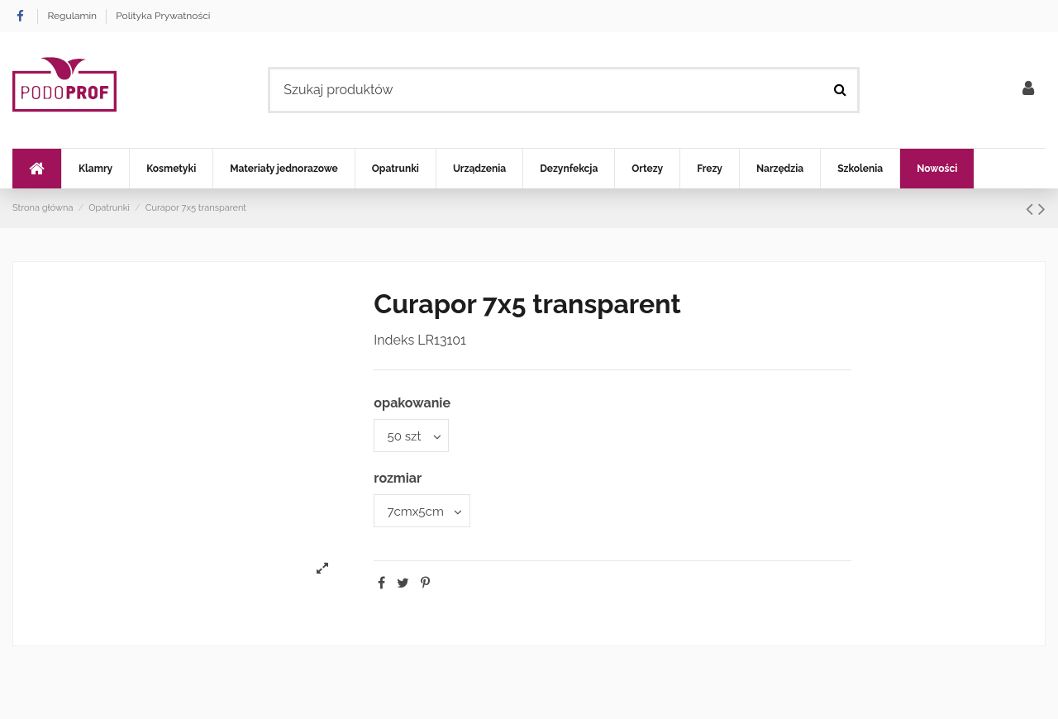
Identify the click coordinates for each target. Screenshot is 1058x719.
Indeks (394, 340)
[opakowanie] (413, 436)
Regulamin (73, 15)
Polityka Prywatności (163, 15)
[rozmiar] (424, 513)
